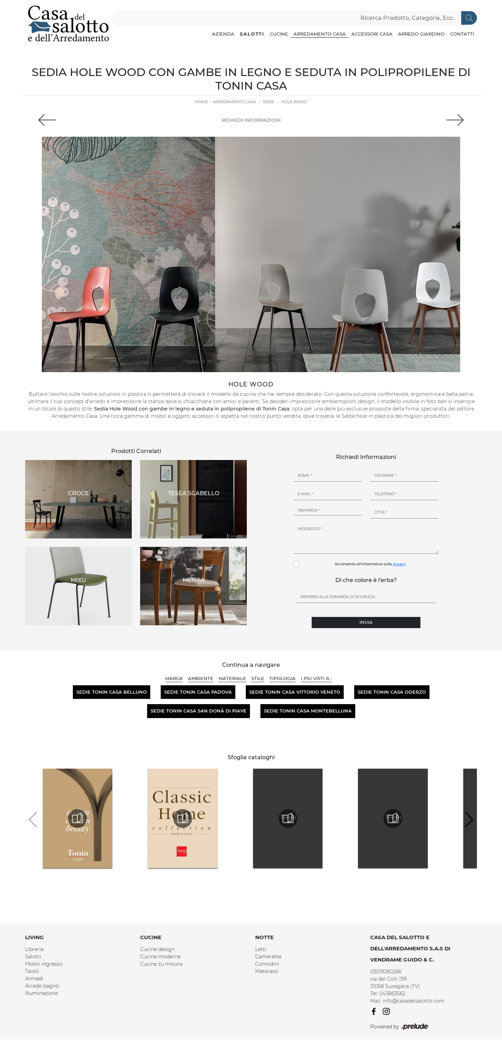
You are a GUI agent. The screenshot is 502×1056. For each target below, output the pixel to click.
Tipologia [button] (282, 678)
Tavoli (32, 971)
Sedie (268, 101)
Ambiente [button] (200, 678)
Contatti (462, 34)
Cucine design (157, 949)
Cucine (279, 34)
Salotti (252, 34)
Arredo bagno (42, 986)
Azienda (223, 34)
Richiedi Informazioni (251, 120)
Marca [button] (174, 678)
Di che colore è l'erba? (366, 580)
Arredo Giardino (421, 34)
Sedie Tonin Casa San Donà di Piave (198, 711)
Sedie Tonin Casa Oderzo (392, 692)
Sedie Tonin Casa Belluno (111, 692)
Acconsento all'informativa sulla (370, 564)
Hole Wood (294, 101)
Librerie (34, 949)
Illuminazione (41, 993)
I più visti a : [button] (316, 678)
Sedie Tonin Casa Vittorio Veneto (294, 692)
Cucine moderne (160, 956)
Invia (366, 622)
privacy (399, 564)
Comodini (267, 964)
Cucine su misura (161, 964)
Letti (260, 949)
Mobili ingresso (43, 964)
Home (201, 101)
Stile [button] (257, 678)
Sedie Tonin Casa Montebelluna (308, 711)
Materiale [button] (232, 678)
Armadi (34, 978)
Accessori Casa (372, 34)
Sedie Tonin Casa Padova (198, 692)
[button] (468, 819)
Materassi (267, 971)
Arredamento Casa (320, 34)
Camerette (268, 956)
